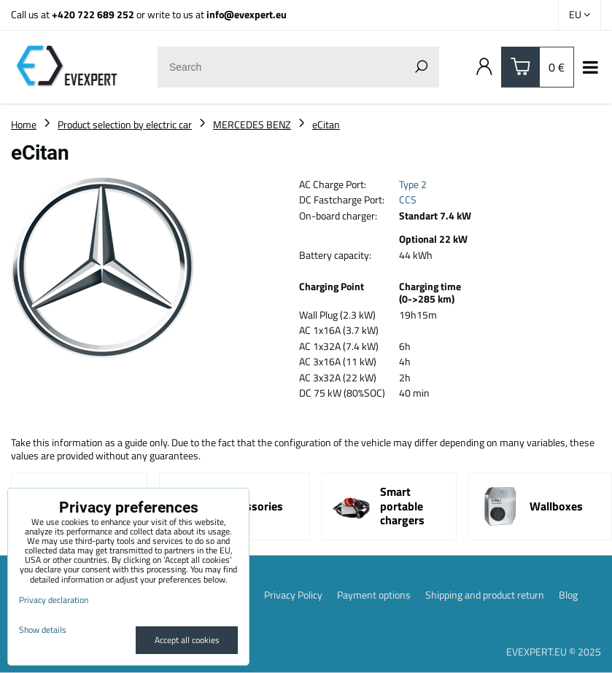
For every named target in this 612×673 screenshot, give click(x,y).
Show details (42, 629)
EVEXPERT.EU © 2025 (553, 651)
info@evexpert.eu (246, 14)
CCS (408, 199)
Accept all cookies (187, 640)
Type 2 (413, 184)
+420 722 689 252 (93, 14)
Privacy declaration (53, 600)
